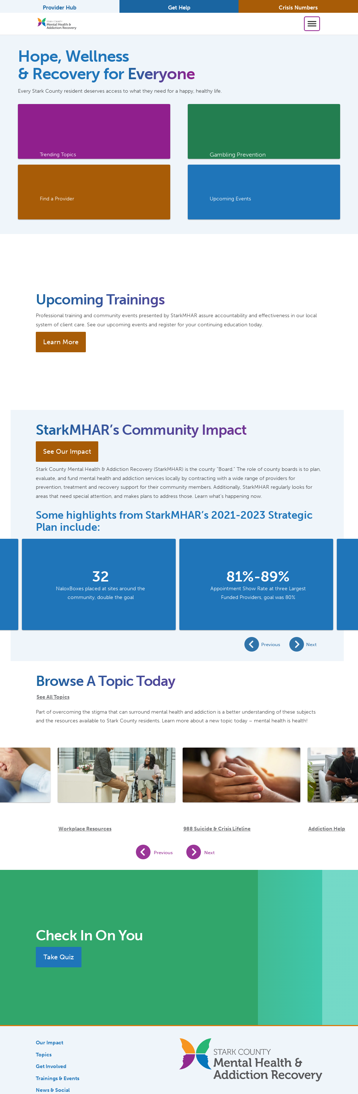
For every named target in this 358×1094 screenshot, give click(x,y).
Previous (270, 644)
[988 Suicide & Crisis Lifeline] (241, 780)
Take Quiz (58, 957)
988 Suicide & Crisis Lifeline (217, 829)
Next (311, 644)
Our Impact (49, 1042)
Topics (44, 1054)
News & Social (53, 1090)
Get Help (179, 7)
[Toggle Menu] (312, 23)
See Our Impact (67, 452)
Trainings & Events (57, 1078)
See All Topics (53, 697)
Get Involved (51, 1066)
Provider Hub (59, 7)
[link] (94, 131)
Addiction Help (326, 829)
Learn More (61, 342)
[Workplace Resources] (116, 780)
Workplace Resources (84, 829)
